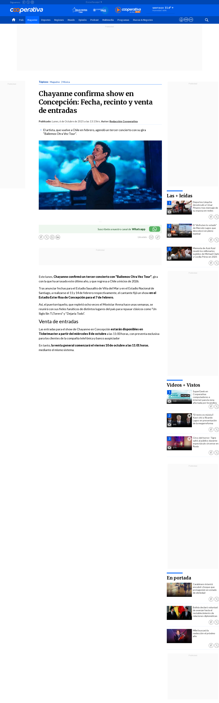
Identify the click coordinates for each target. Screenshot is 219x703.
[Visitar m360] (186, 22)
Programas (123, 20)
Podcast (94, 20)
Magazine (32, 20)
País (21, 20)
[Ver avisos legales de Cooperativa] (181, 22)
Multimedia (108, 20)
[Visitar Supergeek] (191, 22)
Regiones (59, 20)
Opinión (83, 20)
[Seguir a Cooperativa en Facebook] (24, 2)
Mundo (71, 20)
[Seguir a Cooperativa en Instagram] (32, 2)
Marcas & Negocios (143, 20)
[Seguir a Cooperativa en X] (28, 2)
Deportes (46, 20)
